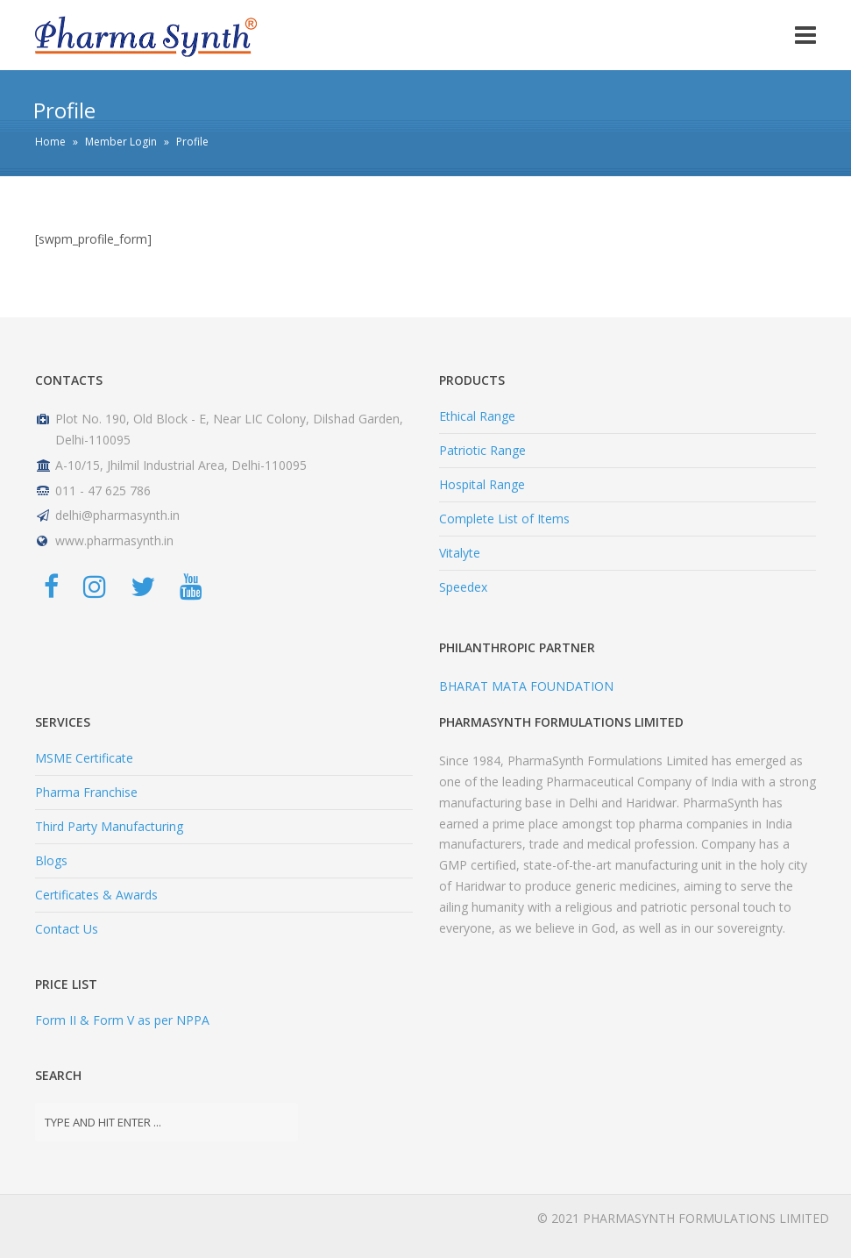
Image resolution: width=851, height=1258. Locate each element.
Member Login (121, 141)
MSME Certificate (84, 758)
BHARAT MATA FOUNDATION (526, 686)
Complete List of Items (504, 518)
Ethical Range (477, 416)
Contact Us (66, 928)
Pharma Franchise (86, 792)
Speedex (463, 587)
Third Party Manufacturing (109, 826)
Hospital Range (482, 484)
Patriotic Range (482, 450)
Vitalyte (459, 552)
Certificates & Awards (96, 894)
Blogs (51, 860)
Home (50, 141)
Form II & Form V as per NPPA (122, 1020)
